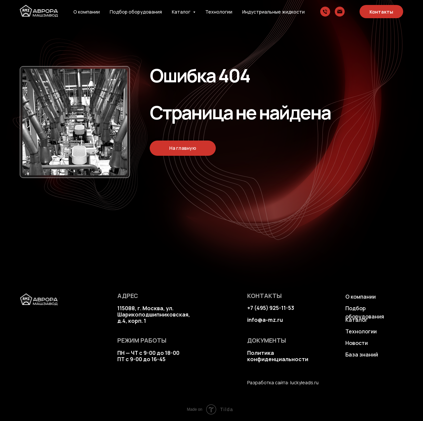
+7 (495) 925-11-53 (270, 308)
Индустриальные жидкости (273, 12)
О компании (86, 12)
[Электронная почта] (340, 12)
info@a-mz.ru (265, 319)
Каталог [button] (181, 12)
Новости (356, 343)
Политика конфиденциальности (277, 356)
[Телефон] (325, 12)
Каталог (356, 319)
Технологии (218, 12)
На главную (182, 148)
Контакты (381, 12)
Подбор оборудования (136, 12)
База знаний (361, 354)
